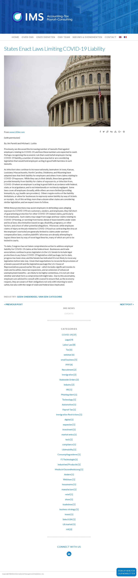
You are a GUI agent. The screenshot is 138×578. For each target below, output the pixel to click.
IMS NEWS (69, 308)
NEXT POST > (127, 304)
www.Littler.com (17, 132)
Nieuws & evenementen (87, 37)
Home (15, 37)
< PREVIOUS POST (13, 304)
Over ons (28, 37)
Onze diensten (45, 37)
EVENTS (69, 313)
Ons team (64, 37)
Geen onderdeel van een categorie (39, 296)
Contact (110, 37)
